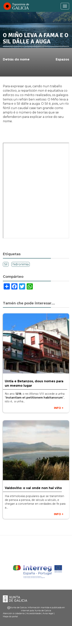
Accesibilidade (33, 613)
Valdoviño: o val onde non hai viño (33, 488)
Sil (5, 264)
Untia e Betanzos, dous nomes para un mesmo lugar (34, 383)
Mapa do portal (10, 616)
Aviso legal (48, 613)
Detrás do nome (16, 59)
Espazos (62, 59)
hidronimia (20, 264)
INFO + (58, 408)
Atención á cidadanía (14, 613)
